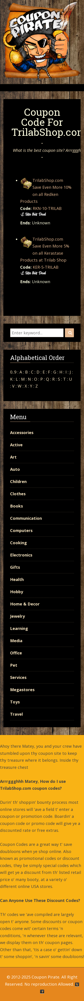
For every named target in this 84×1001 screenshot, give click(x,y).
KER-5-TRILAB (45, 267)
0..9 (13, 372)
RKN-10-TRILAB (47, 208)
